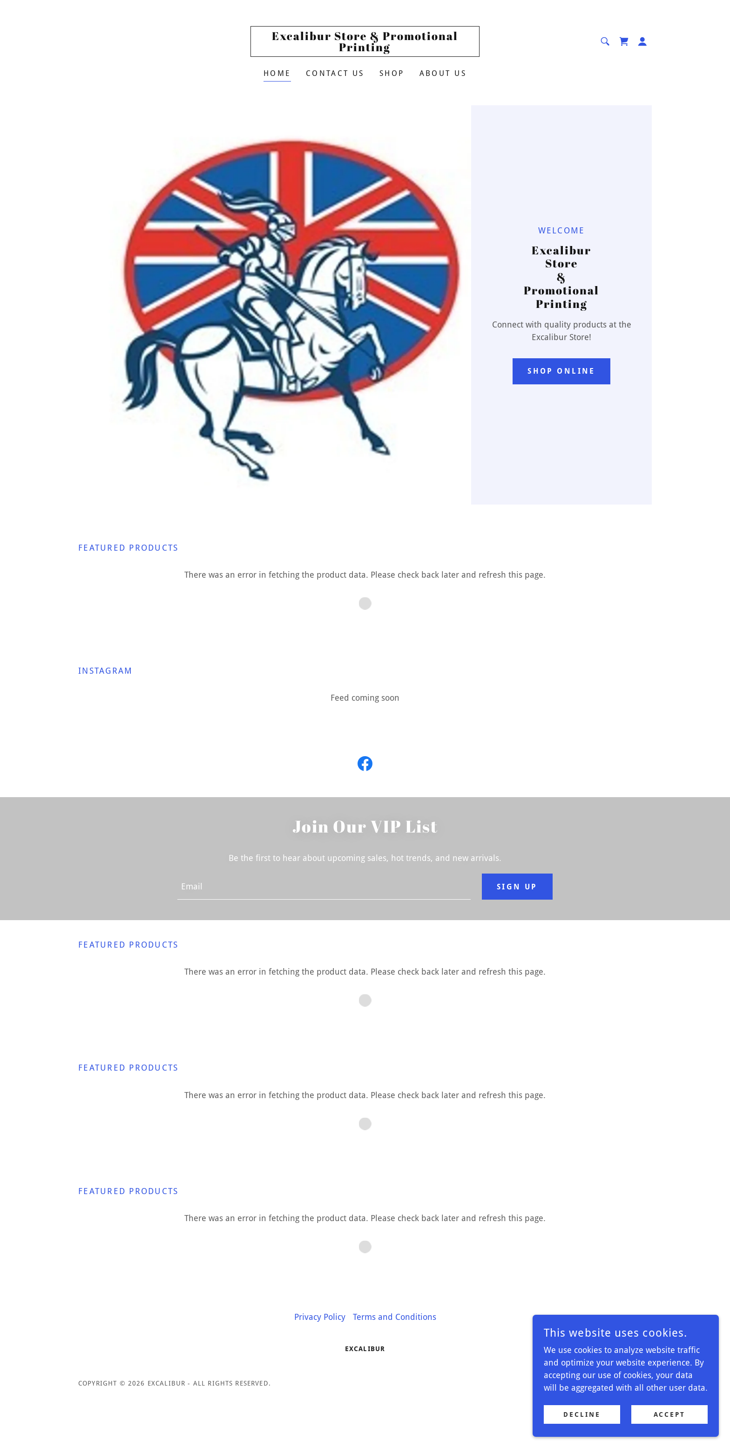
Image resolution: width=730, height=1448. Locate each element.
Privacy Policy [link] (319, 1317)
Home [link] (277, 73)
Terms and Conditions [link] (394, 1317)
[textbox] (323, 887)
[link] (365, 48)
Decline (582, 1414)
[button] (642, 41)
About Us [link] (442, 73)
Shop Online (561, 371)
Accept (670, 1414)
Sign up (517, 886)
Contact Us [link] (335, 73)
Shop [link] (392, 73)
